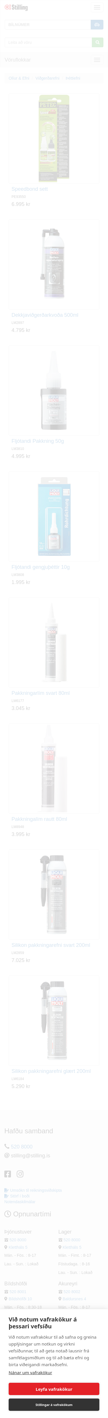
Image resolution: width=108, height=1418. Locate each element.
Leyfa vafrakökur (54, 1389)
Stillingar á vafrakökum (54, 1405)
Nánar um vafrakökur (30, 1372)
